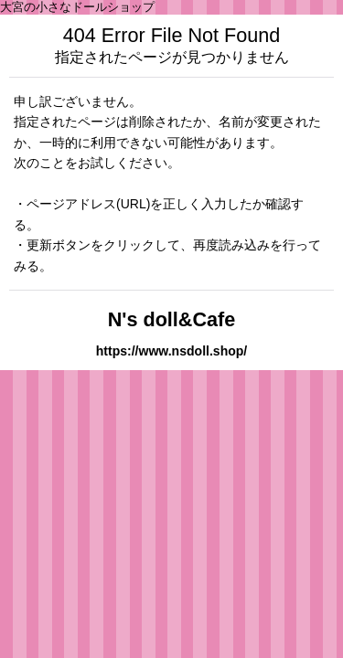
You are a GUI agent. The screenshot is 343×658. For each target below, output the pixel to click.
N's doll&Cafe (172, 319)
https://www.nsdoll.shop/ (172, 351)
